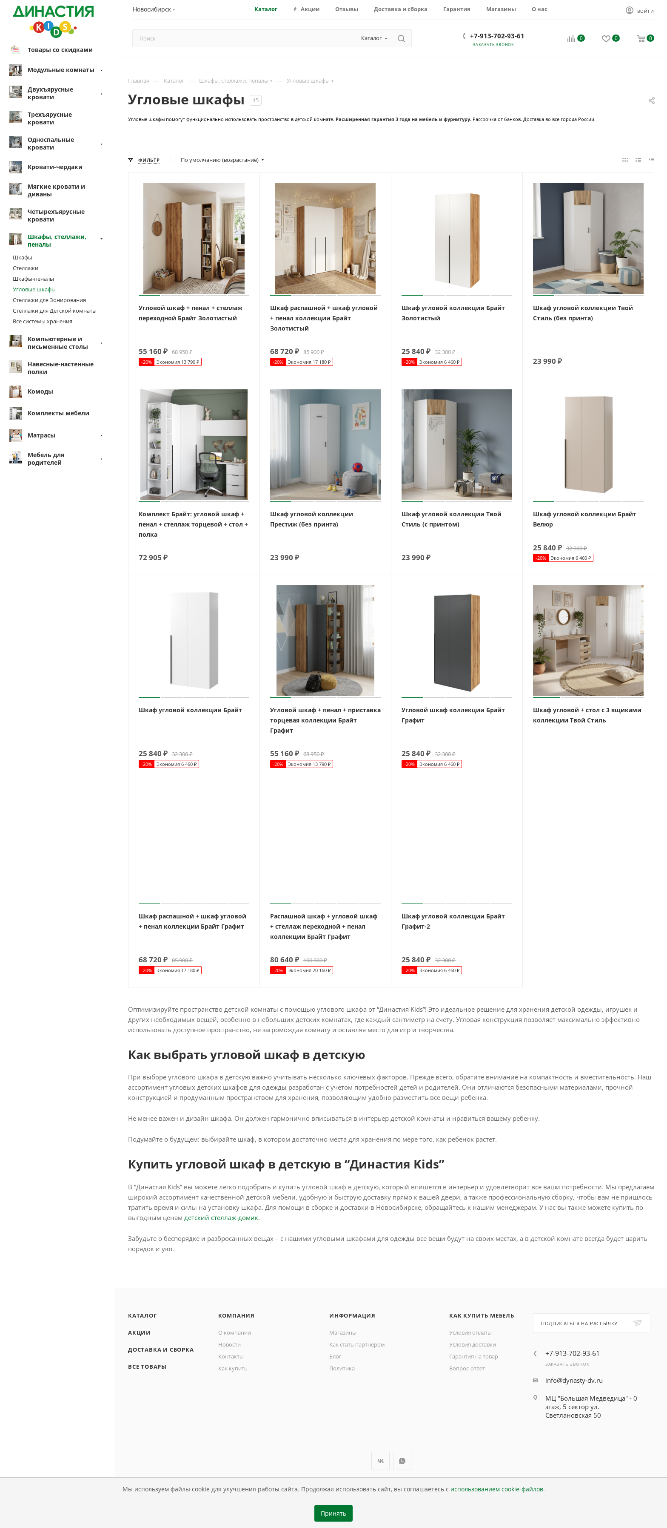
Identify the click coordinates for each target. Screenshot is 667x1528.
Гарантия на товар (473, 1356)
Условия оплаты (470, 1332)
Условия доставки (472, 1344)
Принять (333, 1513)
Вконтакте (380, 1461)
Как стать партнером (357, 1344)
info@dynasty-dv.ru (574, 1380)
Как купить (233, 1368)
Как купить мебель (481, 1315)
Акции (139, 1332)
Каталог (142, 1315)
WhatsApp (402, 1461)
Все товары (147, 1366)
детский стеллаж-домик (221, 1217)
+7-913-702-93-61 (497, 36)
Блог (335, 1356)
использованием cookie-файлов (496, 1489)
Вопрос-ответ (467, 1368)
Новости (229, 1344)
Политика (342, 1368)
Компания (236, 1315)
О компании (234, 1332)
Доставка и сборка (161, 1349)
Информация (352, 1315)
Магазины (342, 1332)
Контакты (231, 1356)
